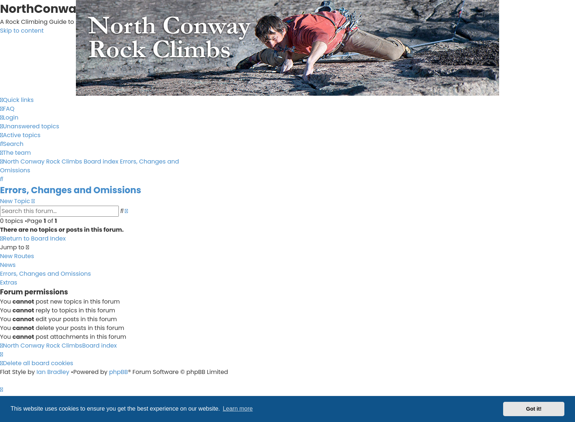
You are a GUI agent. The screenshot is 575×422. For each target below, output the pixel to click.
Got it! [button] (534, 409)
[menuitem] (7, 108)
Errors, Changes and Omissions (70, 190)
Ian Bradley (52, 372)
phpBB (118, 372)
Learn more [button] (238, 409)
